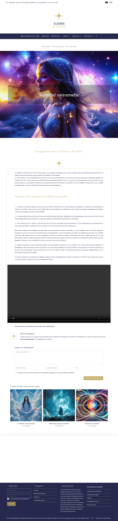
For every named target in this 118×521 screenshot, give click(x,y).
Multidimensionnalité (31, 326)
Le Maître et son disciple (26, 423)
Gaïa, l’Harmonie (91, 505)
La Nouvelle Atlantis (39, 500)
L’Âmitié (89, 498)
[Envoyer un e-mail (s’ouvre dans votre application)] (110, 2)
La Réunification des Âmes (94, 491)
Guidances (36, 497)
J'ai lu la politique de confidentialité (19, 499)
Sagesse (40, 326)
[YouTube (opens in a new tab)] (106, 2)
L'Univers (47, 46)
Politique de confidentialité (103, 518)
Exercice (23, 326)
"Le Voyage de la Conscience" (43, 339)
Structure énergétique (49, 326)
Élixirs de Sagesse (27, 333)
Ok (92, 518)
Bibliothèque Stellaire (39, 493)
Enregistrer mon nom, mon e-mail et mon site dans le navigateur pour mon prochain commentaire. (46, 373)
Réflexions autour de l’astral (59, 423)
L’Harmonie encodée (92, 423)
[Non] (116, 518)
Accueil (36, 490)
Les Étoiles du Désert (93, 494)
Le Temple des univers (93, 501)
